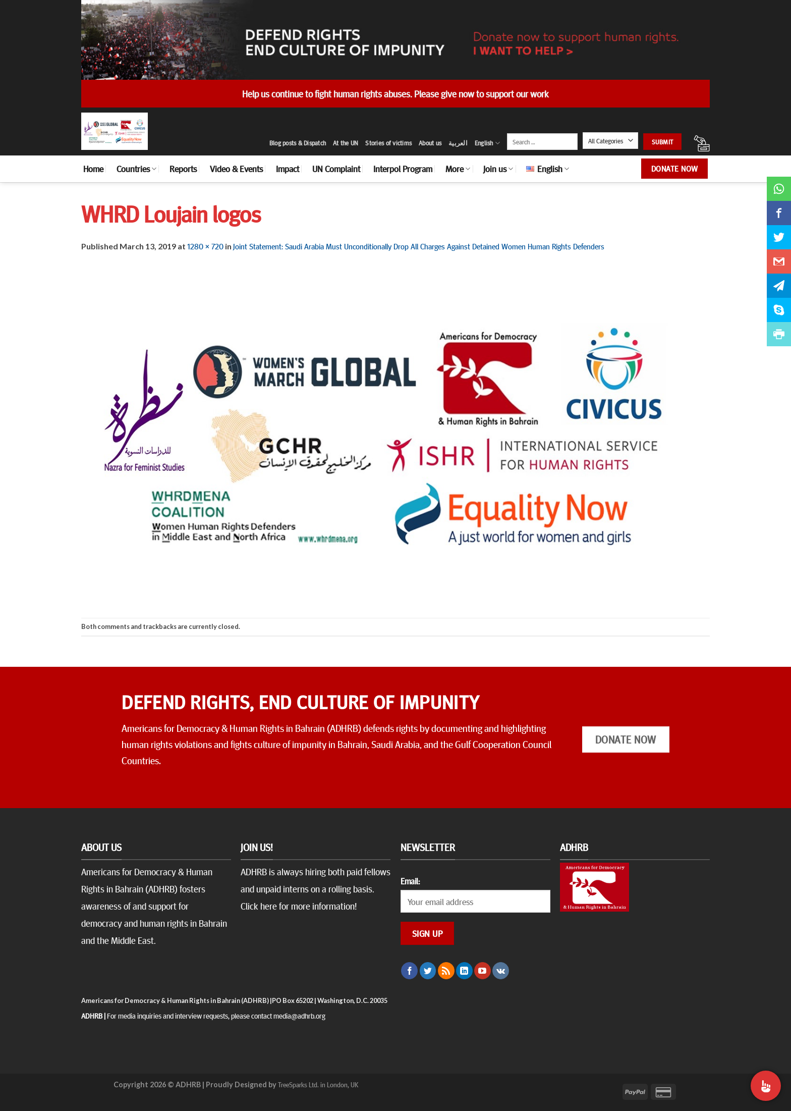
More (457, 169)
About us (430, 142)
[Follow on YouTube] (482, 970)
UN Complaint (336, 169)
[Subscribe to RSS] (446, 970)
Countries (136, 169)
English (487, 143)
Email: (410, 881)
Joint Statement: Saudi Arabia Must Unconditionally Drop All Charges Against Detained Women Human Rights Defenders (418, 245)
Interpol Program (402, 169)
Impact (287, 169)
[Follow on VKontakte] (500, 970)
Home (93, 169)
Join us (498, 169)
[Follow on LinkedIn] (464, 970)
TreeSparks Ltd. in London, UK (318, 1084)
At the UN (345, 142)
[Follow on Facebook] (409, 970)
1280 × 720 (205, 245)
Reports (183, 169)
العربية (458, 142)
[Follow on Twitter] (428, 970)
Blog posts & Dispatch (297, 142)
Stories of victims (388, 142)
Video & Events (236, 169)
